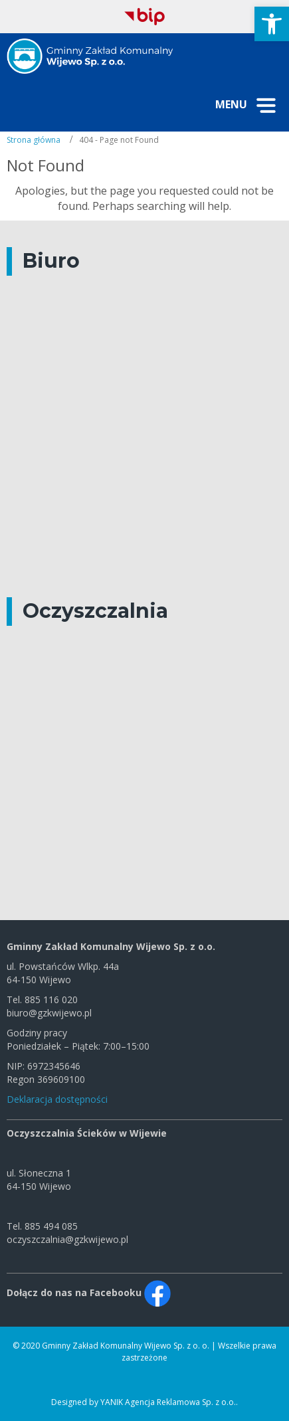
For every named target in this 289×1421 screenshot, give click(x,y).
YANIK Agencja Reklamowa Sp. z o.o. (168, 1402)
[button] (271, 24)
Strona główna (33, 139)
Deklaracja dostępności (57, 1099)
